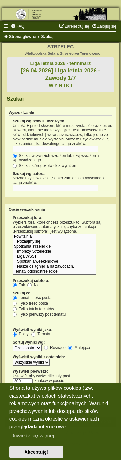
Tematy (40, 334)
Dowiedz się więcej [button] (32, 435)
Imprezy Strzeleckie (54, 251)
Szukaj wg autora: (29, 173)
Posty (21, 334)
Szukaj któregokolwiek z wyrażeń (44, 165)
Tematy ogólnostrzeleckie (54, 271)
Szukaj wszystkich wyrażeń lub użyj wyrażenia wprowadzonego (56, 157)
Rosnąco (55, 347)
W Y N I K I (60, 85)
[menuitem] (17, 26)
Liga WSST (54, 256)
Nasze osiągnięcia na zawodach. (54, 266)
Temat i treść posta (32, 297)
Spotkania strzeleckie (54, 246)
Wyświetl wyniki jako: (32, 329)
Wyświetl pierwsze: (30, 371)
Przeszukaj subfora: (31, 280)
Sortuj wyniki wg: (29, 342)
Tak (19, 285)
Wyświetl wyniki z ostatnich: (39, 357)
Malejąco (79, 347)
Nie (33, 285)
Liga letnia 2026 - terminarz (60, 63)
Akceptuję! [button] (36, 452)
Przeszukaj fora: (28, 218)
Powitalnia (54, 236)
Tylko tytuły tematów (33, 309)
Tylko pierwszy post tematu (39, 314)
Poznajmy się (54, 241)
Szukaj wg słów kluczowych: (39, 121)
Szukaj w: (21, 293)
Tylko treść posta (30, 303)
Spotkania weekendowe (54, 261)
